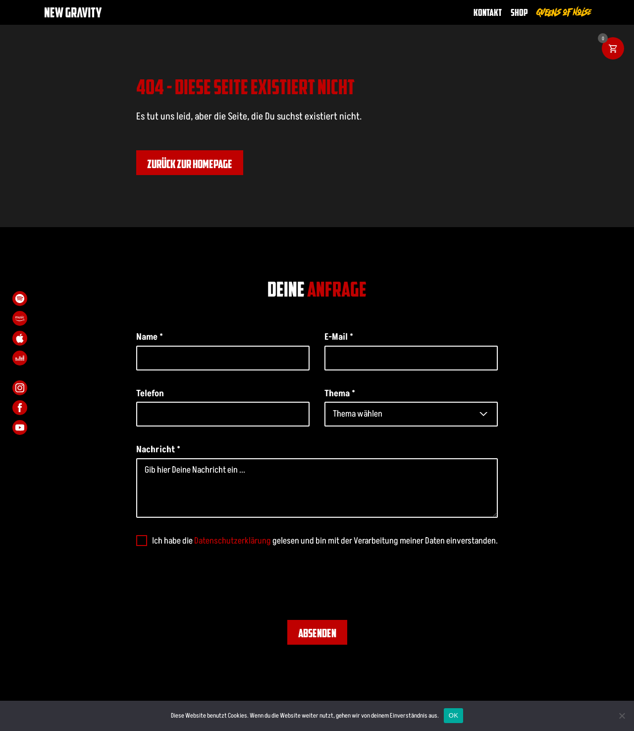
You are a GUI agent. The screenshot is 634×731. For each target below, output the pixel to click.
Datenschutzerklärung (232, 541)
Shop (519, 12)
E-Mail (338, 337)
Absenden (317, 632)
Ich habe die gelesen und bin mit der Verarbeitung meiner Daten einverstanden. (325, 541)
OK (453, 715)
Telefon (150, 393)
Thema (339, 393)
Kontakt (488, 12)
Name (149, 337)
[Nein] (622, 716)
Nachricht (158, 449)
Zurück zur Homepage (189, 163)
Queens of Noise (564, 12)
